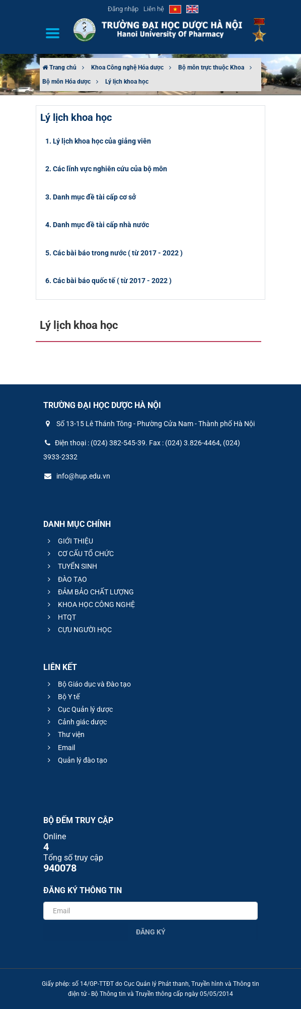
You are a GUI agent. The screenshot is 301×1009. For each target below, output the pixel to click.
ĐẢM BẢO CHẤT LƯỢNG (89, 592)
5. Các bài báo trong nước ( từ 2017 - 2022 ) (114, 253)
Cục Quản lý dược (79, 709)
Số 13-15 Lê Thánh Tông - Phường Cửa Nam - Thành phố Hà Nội (149, 424)
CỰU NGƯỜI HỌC (78, 630)
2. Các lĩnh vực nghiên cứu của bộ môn (106, 169)
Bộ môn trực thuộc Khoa (211, 67)
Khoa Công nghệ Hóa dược (127, 67)
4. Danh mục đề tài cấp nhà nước (97, 225)
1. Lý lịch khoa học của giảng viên (98, 141)
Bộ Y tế (62, 697)
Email (60, 748)
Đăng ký (151, 932)
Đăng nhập (123, 9)
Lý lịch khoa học (126, 81)
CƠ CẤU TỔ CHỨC (79, 554)
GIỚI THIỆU (69, 541)
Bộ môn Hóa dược (66, 81)
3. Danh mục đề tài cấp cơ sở (90, 197)
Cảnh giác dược (76, 722)
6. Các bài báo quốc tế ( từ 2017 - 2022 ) (108, 281)
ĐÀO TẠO (66, 579)
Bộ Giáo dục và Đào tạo (88, 684)
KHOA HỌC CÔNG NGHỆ (90, 604)
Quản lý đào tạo (76, 760)
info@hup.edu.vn (76, 476)
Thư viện (65, 734)
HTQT (60, 617)
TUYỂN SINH (71, 566)
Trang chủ (59, 67)
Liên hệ (153, 9)
